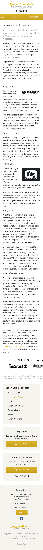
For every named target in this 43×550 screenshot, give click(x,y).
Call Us (14, 17)
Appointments (32, 17)
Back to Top (21, 544)
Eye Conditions (14, 410)
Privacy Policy (13, 538)
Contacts (11, 401)
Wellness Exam (14, 393)
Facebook (21, 518)
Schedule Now (21, 469)
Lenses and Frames (16, 397)
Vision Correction (15, 406)
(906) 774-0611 (24, 503)
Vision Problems (15, 419)
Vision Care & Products (17, 387)
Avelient (32, 538)
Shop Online (21, 443)
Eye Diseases (13, 414)
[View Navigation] (3, 17)
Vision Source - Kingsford (27, 534)
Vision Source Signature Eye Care (21, 526)
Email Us (21, 512)
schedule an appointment (14, 346)
